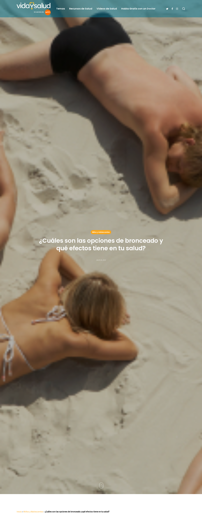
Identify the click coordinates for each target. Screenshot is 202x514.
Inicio (19, 511)
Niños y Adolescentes (101, 232)
